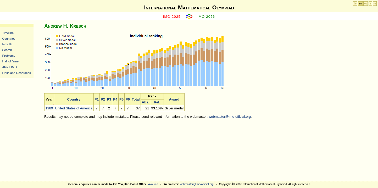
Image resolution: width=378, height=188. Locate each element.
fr (370, 3)
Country (73, 99)
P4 (115, 99)
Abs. (145, 102)
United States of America (73, 108)
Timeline (8, 32)
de (355, 3)
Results (7, 44)
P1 (96, 99)
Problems (8, 55)
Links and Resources (16, 72)
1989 (49, 108)
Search (7, 49)
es (365, 3)
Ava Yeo (153, 184)
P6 (128, 99)
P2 (103, 99)
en (360, 3)
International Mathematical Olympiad (189, 7)
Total (136, 99)
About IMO (9, 67)
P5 (121, 99)
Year (49, 99)
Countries (8, 38)
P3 (109, 99)
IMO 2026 (206, 17)
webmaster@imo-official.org (230, 117)
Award (174, 99)
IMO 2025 (172, 17)
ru (375, 3)
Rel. (157, 102)
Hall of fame (10, 61)
